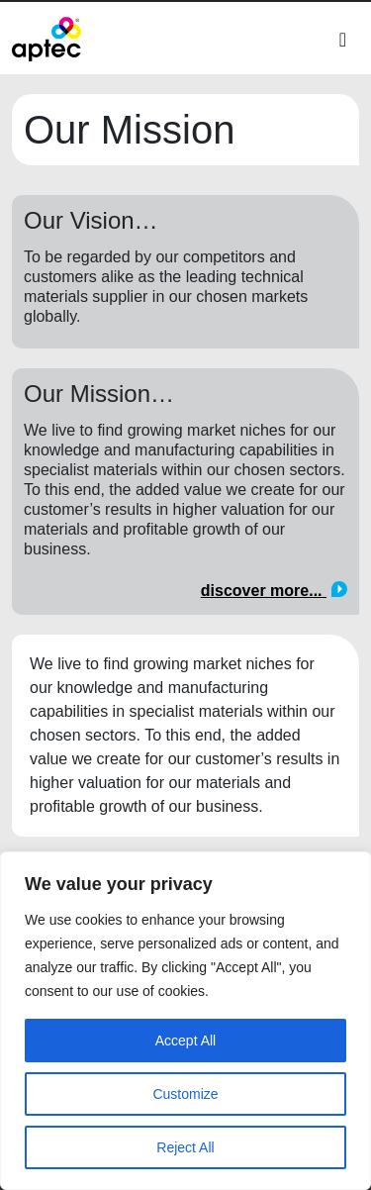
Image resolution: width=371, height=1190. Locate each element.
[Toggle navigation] (342, 39)
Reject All (185, 1147)
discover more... (274, 590)
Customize (185, 1094)
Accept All (185, 1040)
